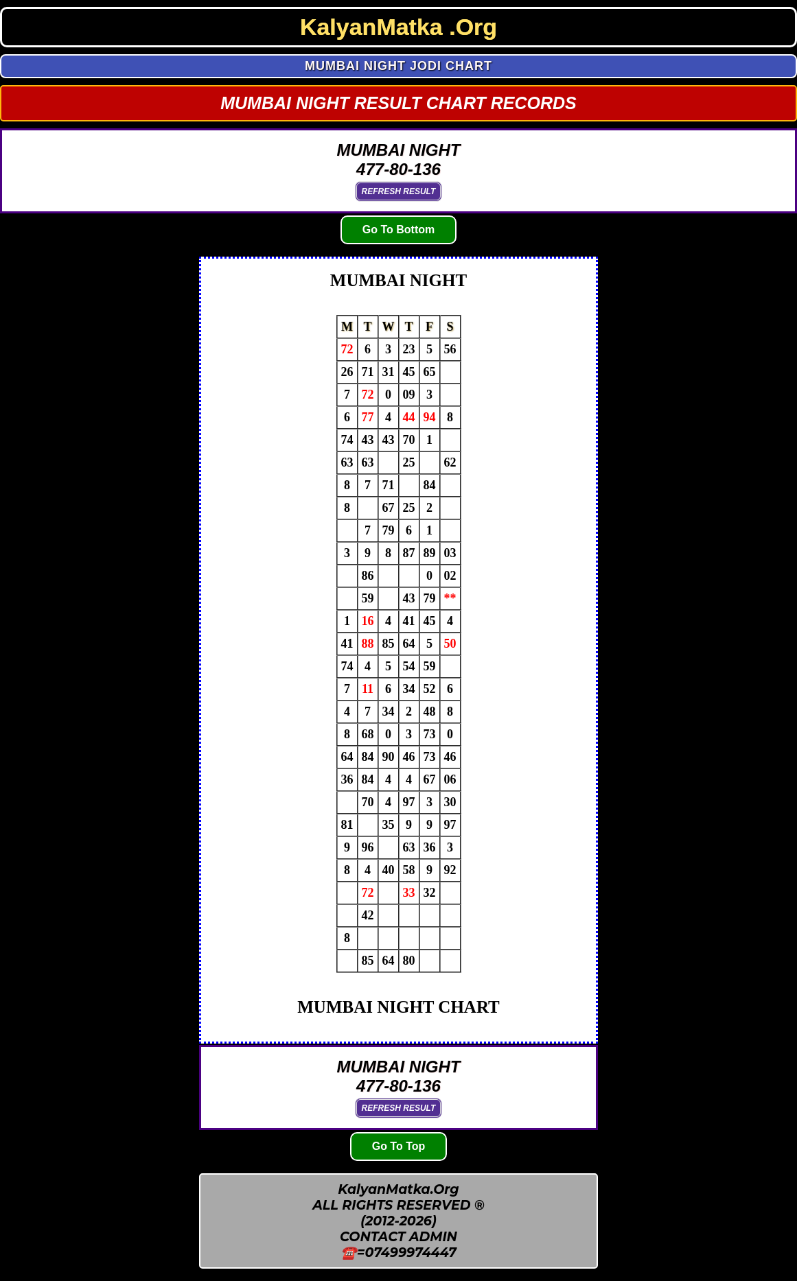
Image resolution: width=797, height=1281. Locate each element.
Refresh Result (399, 191)
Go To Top (399, 1146)
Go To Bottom (398, 229)
